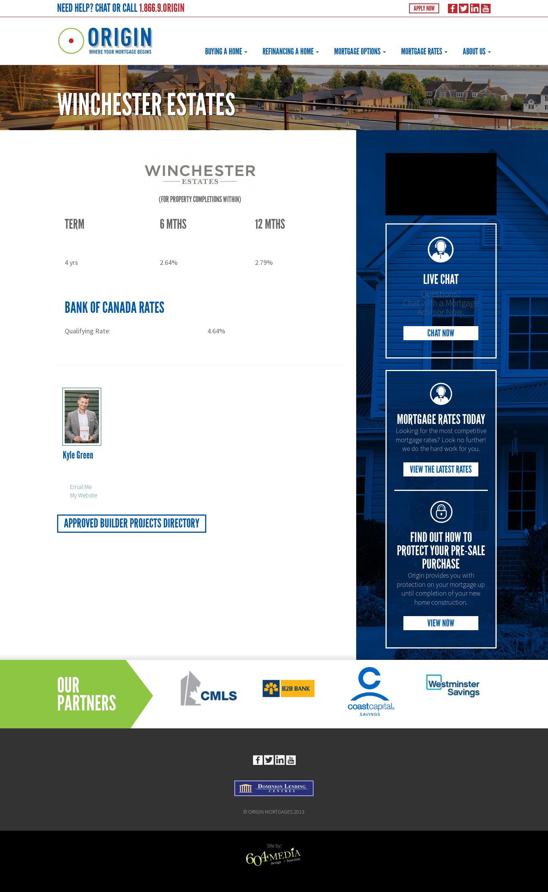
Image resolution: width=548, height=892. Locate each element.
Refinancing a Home (291, 51)
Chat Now (440, 333)
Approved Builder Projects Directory (131, 523)
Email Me (81, 487)
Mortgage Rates (424, 51)
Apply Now (424, 8)
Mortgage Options (360, 51)
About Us (477, 51)
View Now (440, 623)
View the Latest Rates (441, 469)
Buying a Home (226, 51)
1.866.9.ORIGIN (162, 8)
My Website (83, 495)
